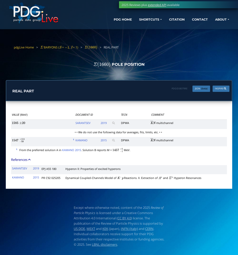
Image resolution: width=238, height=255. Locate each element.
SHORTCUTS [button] (136, 22)
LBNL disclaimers (104, 244)
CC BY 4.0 (124, 218)
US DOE (79, 229)
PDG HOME (106, 22)
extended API (157, 5)
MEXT (91, 229)
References (21, 160)
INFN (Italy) (129, 229)
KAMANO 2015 (71, 150)
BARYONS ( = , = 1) (59, 47)
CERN (149, 229)
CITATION (168, 22)
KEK (105, 229)
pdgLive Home (24, 47)
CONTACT (193, 22)
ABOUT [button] (217, 22)
